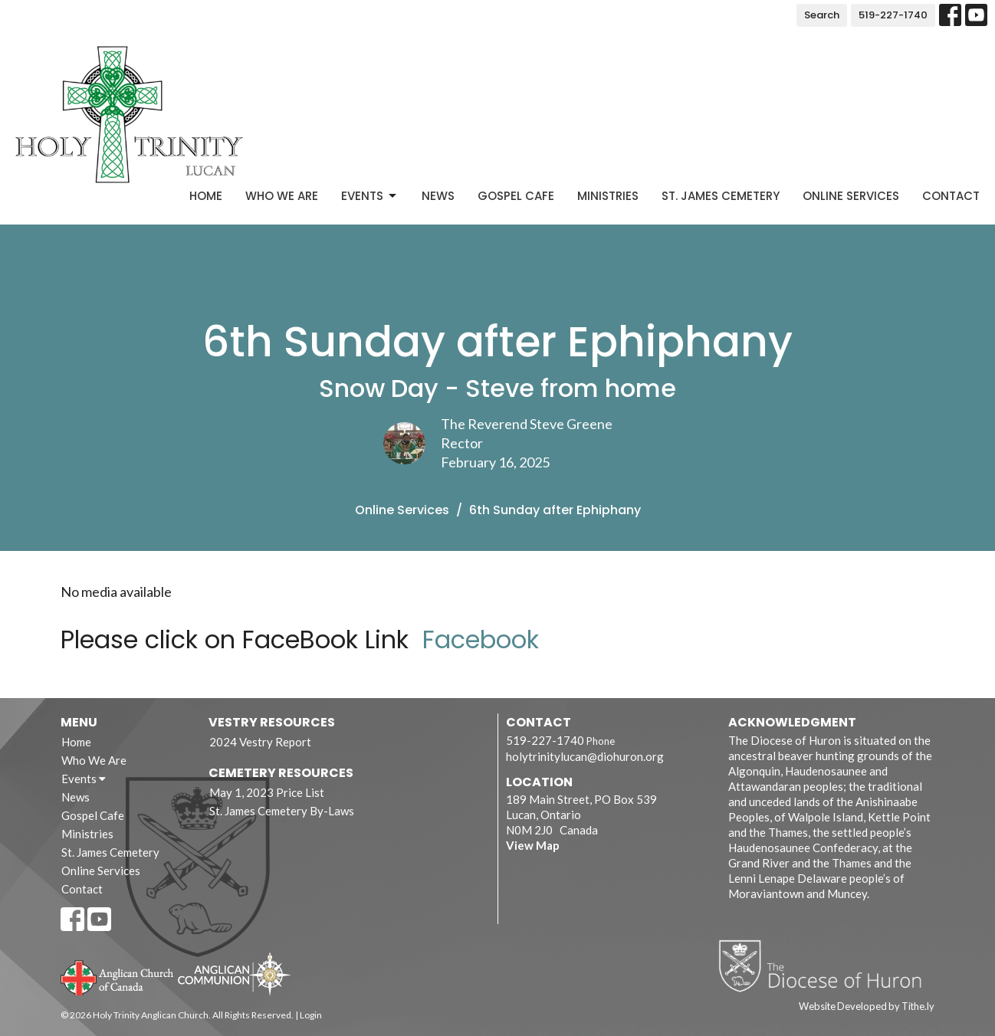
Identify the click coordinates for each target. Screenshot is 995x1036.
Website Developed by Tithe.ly (866, 1006)
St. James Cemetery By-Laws (281, 811)
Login (311, 1015)
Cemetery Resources (281, 773)
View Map (533, 845)
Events (370, 196)
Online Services (851, 196)
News (438, 196)
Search (821, 15)
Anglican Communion (234, 973)
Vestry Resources (272, 722)
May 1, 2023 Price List (266, 792)
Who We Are (281, 196)
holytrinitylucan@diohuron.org (585, 756)
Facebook (480, 639)
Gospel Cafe (516, 196)
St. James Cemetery (721, 196)
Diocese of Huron (826, 965)
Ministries (608, 196)
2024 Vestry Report (260, 742)
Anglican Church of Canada (118, 976)
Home (205, 196)
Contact (951, 196)
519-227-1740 (893, 15)
